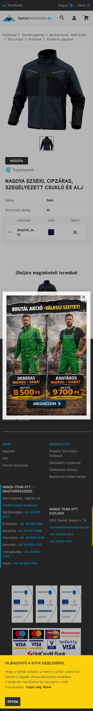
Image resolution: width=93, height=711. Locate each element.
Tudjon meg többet (38, 687)
